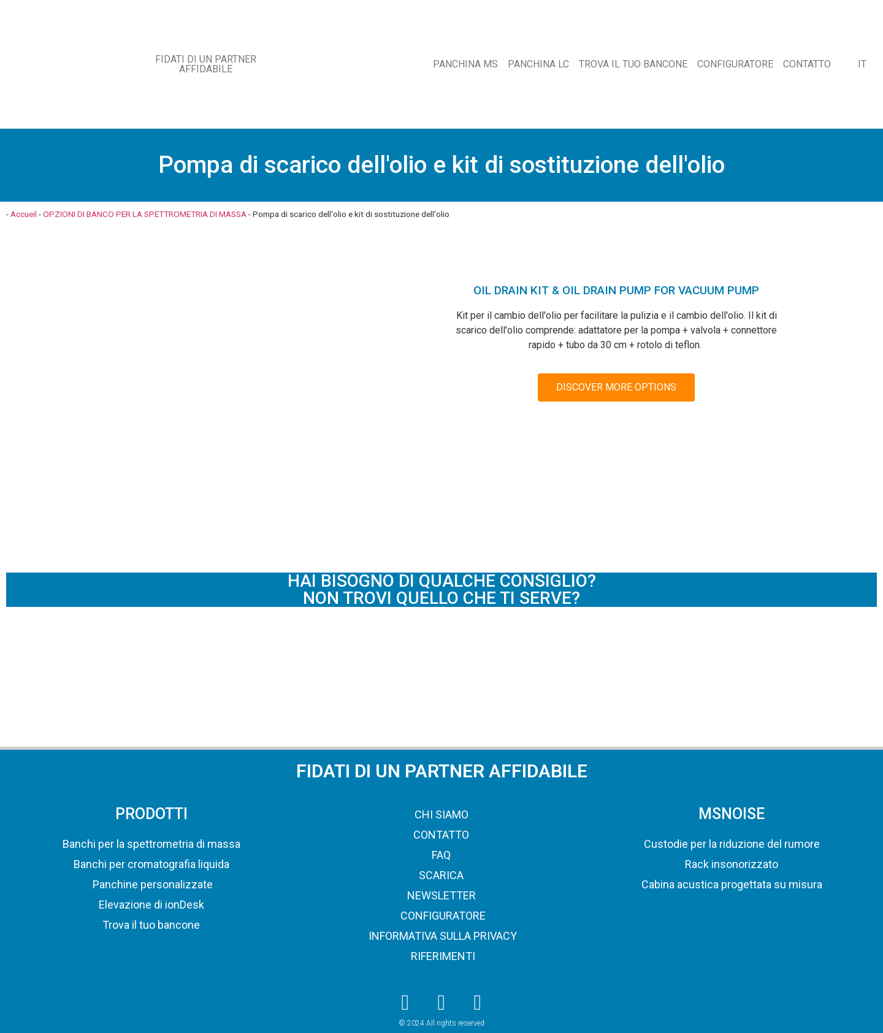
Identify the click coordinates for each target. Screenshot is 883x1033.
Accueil (23, 214)
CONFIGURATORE (735, 64)
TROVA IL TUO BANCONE (633, 64)
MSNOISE (731, 814)
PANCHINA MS (465, 64)
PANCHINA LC (538, 64)
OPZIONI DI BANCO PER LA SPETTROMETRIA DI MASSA (145, 214)
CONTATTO (807, 64)
